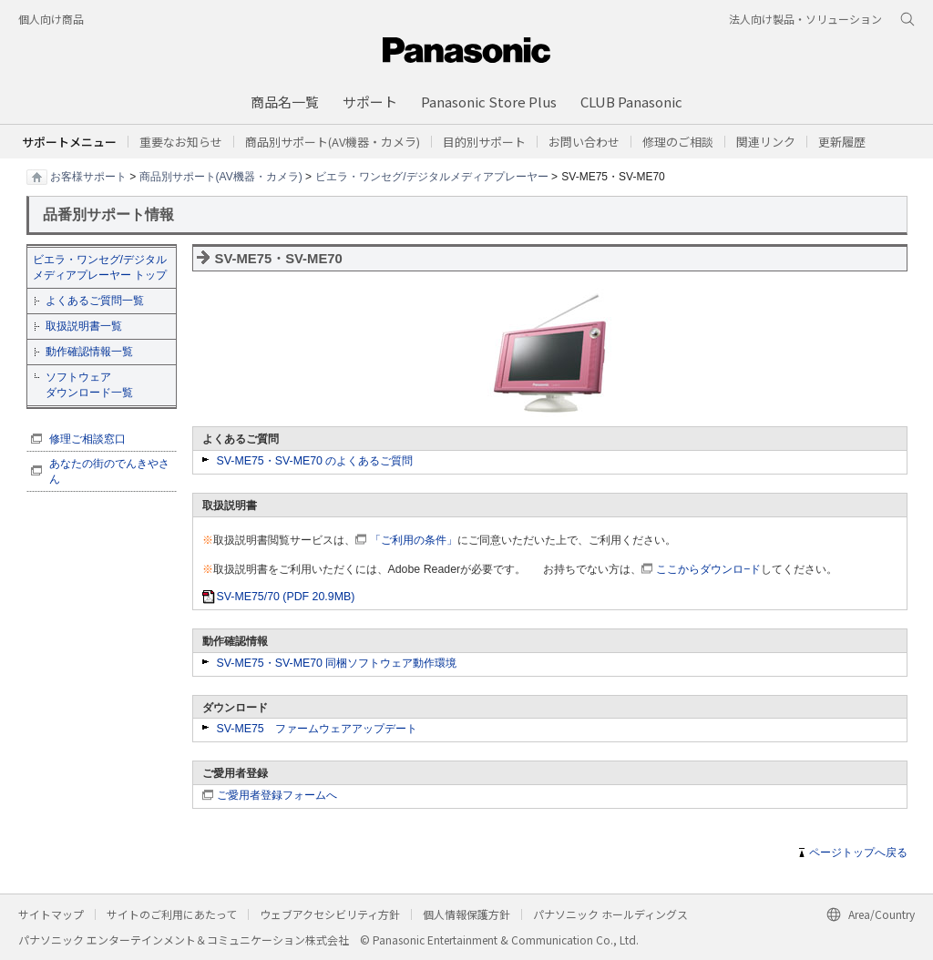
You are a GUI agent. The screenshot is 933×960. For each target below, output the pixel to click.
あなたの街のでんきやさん (109, 471)
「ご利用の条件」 (413, 540)
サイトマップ (51, 914)
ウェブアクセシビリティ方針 (330, 914)
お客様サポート (88, 175)
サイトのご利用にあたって (172, 914)
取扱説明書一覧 (84, 326)
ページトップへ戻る (858, 852)
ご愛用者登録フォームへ (277, 795)
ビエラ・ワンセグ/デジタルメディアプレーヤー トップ (100, 267)
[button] (484, 141)
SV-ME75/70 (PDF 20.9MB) (286, 596)
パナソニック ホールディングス (610, 914)
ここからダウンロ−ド (708, 569)
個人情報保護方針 (466, 914)
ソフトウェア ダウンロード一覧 (89, 385)
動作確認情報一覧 (89, 351)
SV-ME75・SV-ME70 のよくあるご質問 (315, 460)
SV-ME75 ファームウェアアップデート (317, 728)
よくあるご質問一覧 (95, 300)
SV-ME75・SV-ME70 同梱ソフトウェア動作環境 (337, 663)
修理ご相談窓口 (87, 439)
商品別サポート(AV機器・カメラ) (220, 175)
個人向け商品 (51, 18)
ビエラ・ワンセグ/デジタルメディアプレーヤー (431, 175)
